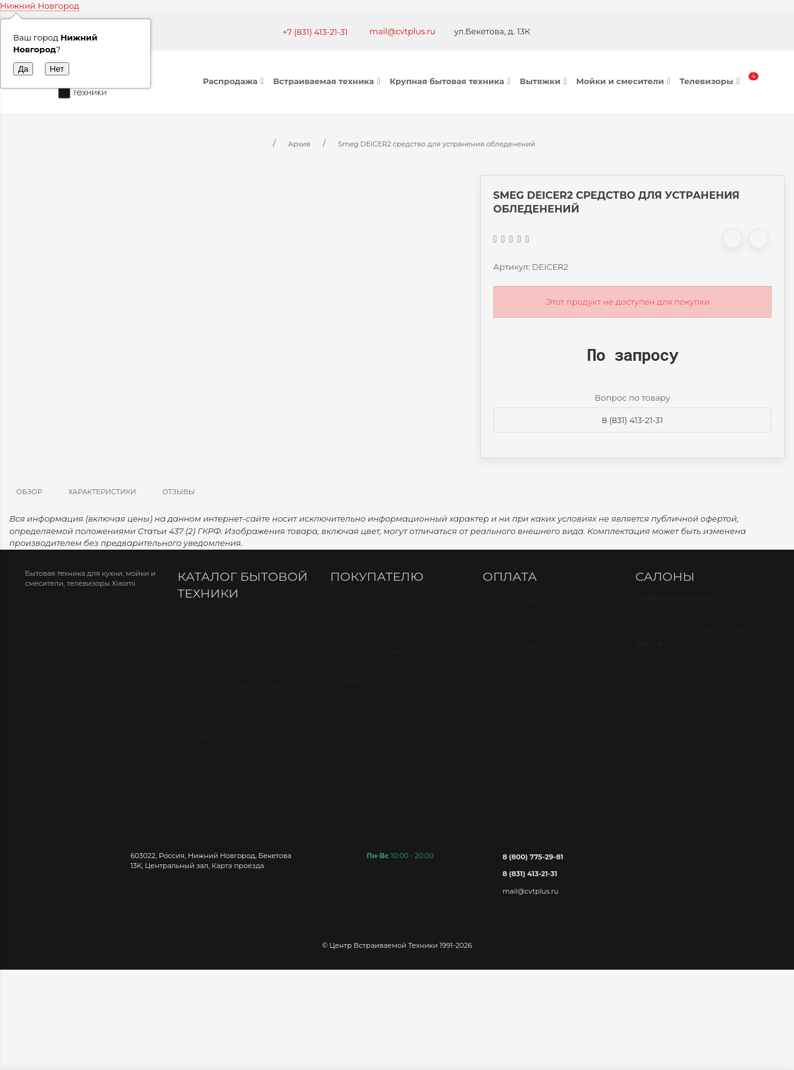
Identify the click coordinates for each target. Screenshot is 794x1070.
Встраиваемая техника (328, 81)
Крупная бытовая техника (452, 81)
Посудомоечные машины (238, 691)
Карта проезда (237, 865)
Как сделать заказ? (375, 640)
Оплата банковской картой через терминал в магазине (548, 658)
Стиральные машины (229, 709)
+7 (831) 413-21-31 (315, 32)
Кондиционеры (216, 760)
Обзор (29, 491)
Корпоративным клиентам (392, 738)
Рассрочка (511, 728)
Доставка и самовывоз (384, 657)
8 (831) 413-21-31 (632, 420)
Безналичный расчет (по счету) (541, 629)
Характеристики (103, 491)
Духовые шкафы (218, 623)
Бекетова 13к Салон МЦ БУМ (700, 618)
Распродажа (235, 81)
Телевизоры (710, 81)
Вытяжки (544, 81)
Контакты (355, 623)
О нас (348, 606)
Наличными (514, 606)
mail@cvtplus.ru (403, 31)
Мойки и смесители (625, 81)
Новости (354, 720)
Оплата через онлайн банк (546, 681)
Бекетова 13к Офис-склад (694, 635)
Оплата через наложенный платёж (546, 705)
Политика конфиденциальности (382, 680)
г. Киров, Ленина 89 (682, 664)
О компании (362, 704)
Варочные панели (222, 640)
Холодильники (215, 674)
